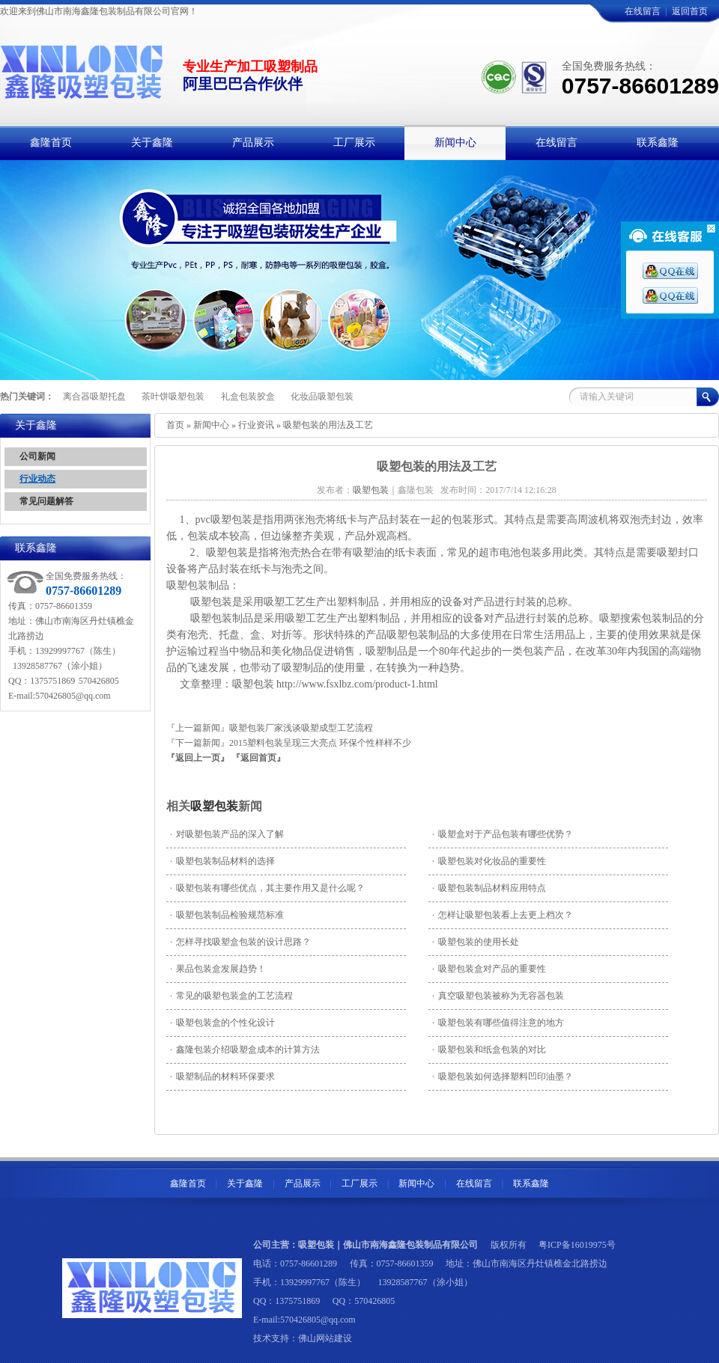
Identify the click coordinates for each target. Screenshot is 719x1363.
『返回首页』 (258, 758)
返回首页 (690, 11)
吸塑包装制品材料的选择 (222, 861)
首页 (175, 425)
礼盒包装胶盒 (248, 396)
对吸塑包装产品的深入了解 (227, 834)
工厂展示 (359, 1183)
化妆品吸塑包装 (322, 396)
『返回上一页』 (197, 758)
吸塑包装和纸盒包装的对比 (489, 1049)
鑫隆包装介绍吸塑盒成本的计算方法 (245, 1049)
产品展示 (303, 1183)
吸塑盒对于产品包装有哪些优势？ (502, 834)
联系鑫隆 (531, 1183)
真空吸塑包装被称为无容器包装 (498, 995)
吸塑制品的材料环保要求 (222, 1076)
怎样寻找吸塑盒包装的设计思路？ (240, 942)
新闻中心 (211, 425)
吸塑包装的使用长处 (475, 942)
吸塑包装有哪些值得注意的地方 (498, 1022)
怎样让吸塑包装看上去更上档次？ (502, 915)
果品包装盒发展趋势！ (218, 969)
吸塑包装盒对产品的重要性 (489, 969)
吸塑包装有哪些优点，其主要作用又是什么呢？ (267, 888)
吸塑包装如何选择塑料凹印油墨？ (502, 1076)
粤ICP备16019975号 (577, 1245)
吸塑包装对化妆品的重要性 (489, 861)
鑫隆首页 (188, 1183)
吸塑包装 (214, 806)
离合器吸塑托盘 (94, 396)
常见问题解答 (46, 501)
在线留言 (643, 11)
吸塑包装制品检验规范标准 (227, 915)
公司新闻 (37, 456)
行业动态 (37, 479)
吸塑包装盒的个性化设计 (222, 1022)
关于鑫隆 (245, 1183)
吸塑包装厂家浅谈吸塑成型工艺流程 (301, 728)
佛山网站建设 (325, 1338)
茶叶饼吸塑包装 (173, 396)
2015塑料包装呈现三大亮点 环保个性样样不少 (320, 743)
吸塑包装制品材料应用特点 (489, 888)
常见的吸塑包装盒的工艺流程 (231, 995)
